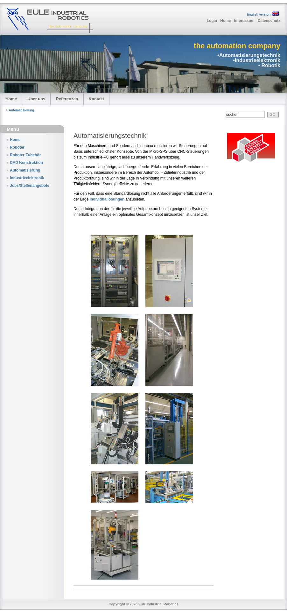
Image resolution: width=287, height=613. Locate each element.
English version (258, 14)
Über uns (36, 98)
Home (225, 20)
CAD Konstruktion (26, 162)
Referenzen (67, 98)
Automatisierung (21, 110)
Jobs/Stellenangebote (29, 185)
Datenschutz (269, 20)
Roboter (17, 147)
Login (212, 20)
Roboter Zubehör (25, 155)
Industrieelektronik (27, 178)
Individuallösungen (106, 199)
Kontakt (96, 98)
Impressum (244, 20)
